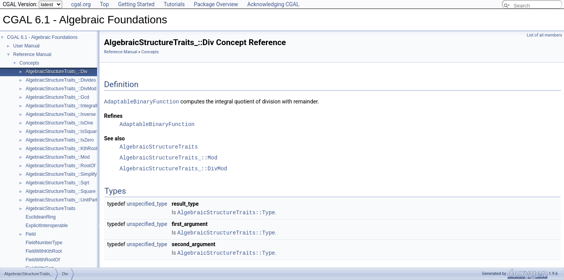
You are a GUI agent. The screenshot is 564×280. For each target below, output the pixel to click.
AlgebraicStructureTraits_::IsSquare (62, 131)
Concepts (29, 63)
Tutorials (174, 4)
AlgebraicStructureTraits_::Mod (58, 157)
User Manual (26, 46)
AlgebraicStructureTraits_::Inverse (61, 114)
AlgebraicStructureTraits (50, 208)
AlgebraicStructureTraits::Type (226, 211)
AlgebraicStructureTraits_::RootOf (60, 165)
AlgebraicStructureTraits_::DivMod (61, 88)
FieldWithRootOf (43, 259)
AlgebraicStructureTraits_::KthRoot (61, 148)
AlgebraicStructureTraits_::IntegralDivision (69, 105)
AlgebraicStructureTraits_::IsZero (60, 140)
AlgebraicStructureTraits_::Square (60, 191)
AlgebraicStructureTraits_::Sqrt (57, 183)
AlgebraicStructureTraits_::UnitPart (61, 200)
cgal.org (80, 4)
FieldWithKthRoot (44, 251)
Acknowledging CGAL (273, 4)
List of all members (544, 35)
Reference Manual (32, 54)
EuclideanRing (41, 217)
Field (31, 234)
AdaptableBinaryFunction (141, 101)
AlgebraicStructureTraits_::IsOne (59, 123)
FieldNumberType (44, 242)
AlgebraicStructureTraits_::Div (56, 71)
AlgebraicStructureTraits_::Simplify (61, 174)
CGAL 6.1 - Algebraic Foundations (42, 37)
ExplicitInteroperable (47, 225)
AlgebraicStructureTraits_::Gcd (57, 97)
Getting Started (136, 4)
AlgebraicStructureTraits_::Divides (61, 80)
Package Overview (216, 4)
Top (104, 4)
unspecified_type (147, 203)
